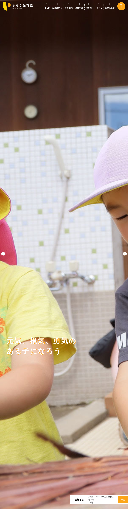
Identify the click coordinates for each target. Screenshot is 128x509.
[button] (3, 254)
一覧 (123, 500)
